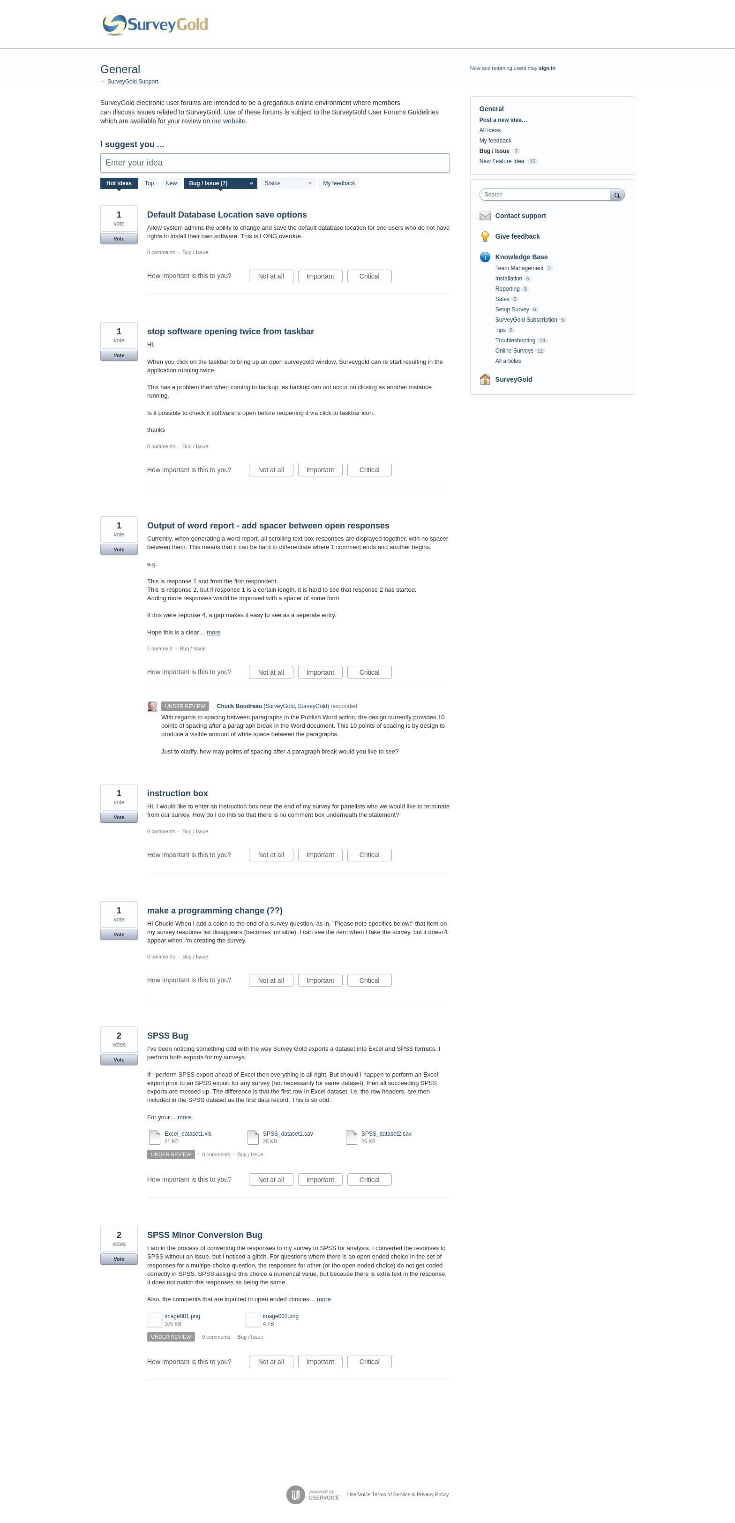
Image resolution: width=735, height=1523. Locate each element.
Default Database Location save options (227, 214)
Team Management (519, 268)
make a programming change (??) (215, 910)
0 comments (161, 252)
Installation (508, 278)
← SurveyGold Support (129, 81)
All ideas (490, 130)
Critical (376, 277)
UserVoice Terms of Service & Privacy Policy (398, 1494)
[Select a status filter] (288, 184)
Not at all (275, 277)
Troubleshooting (515, 340)
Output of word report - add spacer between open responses (268, 525)
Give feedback (517, 236)
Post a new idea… (503, 120)
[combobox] (547, 194)
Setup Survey (512, 309)
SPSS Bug (167, 1035)
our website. (229, 121)
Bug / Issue (195, 252)
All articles (508, 361)
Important (325, 277)
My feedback (339, 183)
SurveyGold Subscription (526, 320)
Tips (500, 330)
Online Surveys (514, 350)
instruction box (177, 793)
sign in (547, 68)
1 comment (159, 648)
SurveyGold (513, 379)
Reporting (507, 289)
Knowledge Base (521, 257)
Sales (502, 299)
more (214, 632)
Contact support (520, 215)
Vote (118, 238)
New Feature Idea (502, 161)
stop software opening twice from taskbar (230, 331)
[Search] (617, 194)
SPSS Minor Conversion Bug (204, 1235)
